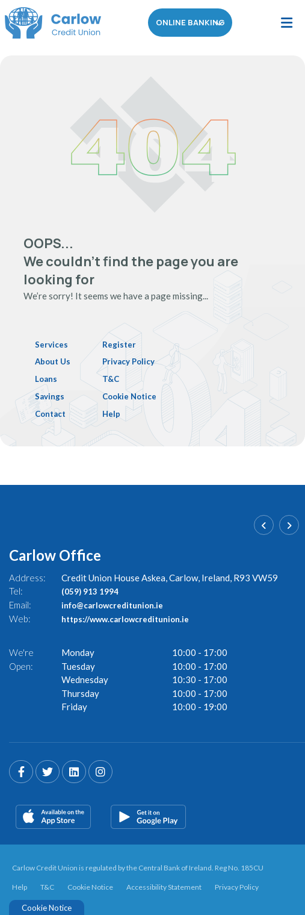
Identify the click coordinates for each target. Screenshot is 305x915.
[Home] (48, 23)
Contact (52, 412)
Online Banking (190, 22)
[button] (264, 524)
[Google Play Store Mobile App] (148, 816)
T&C (117, 378)
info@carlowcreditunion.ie (117, 603)
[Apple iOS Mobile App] (53, 816)
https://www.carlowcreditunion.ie (133, 617)
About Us (55, 360)
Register (126, 344)
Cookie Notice (138, 395)
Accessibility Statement (164, 885)
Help (118, 412)
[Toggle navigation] (286, 23)
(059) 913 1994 (93, 590)
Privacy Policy (137, 360)
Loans (47, 378)
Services (52, 344)
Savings (51, 395)
